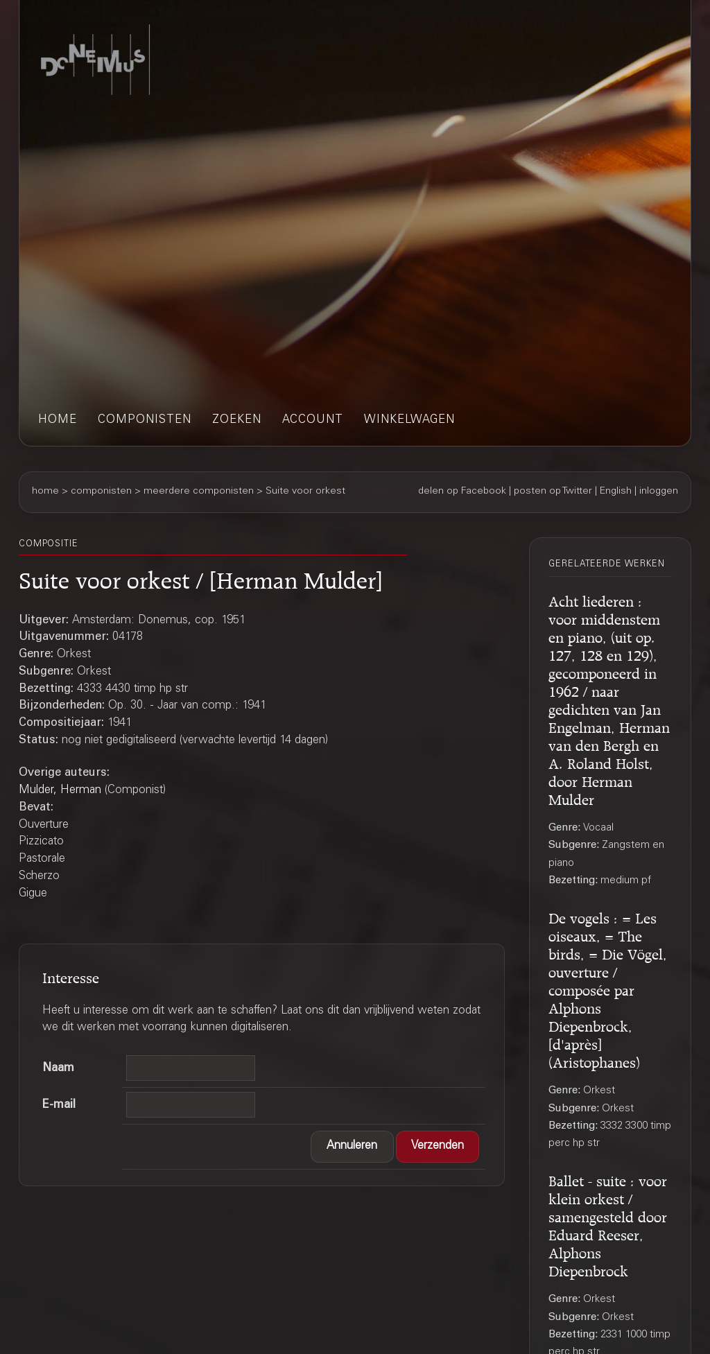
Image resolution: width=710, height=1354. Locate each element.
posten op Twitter (553, 491)
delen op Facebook (462, 491)
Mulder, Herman (60, 791)
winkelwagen (409, 420)
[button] (352, 1147)
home (57, 420)
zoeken (236, 420)
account (312, 420)
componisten (144, 420)
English (616, 491)
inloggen (658, 491)
